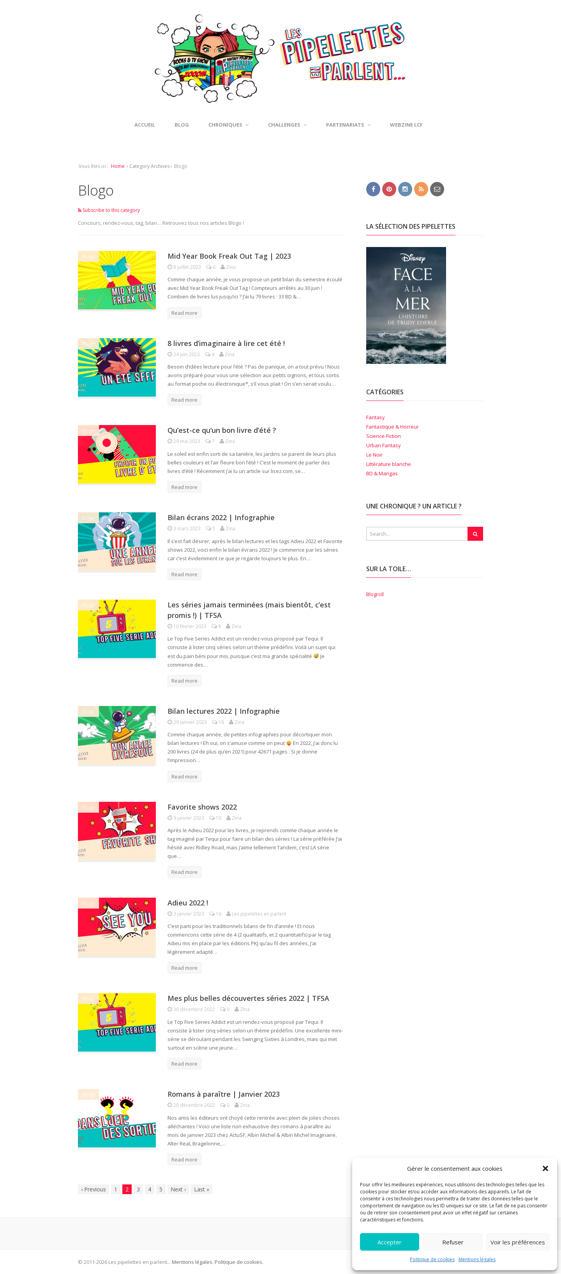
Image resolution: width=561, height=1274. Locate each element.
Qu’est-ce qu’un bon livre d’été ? (222, 430)
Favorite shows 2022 (202, 807)
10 (215, 818)
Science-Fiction (383, 435)
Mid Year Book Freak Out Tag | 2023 (229, 256)
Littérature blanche (388, 464)
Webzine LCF (406, 124)
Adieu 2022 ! (188, 902)
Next (178, 1189)
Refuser (453, 1242)
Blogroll (375, 594)
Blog (182, 124)
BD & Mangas (382, 473)
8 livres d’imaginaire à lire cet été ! (226, 343)
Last (201, 1189)
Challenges (287, 124)
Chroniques (228, 124)
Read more (184, 312)
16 (215, 914)
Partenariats (348, 124)
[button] (545, 1168)
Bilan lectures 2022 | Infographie (224, 711)
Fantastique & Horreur (392, 426)
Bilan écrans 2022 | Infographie (221, 517)
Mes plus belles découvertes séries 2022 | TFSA (248, 998)
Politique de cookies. (238, 1261)
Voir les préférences (517, 1242)
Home (118, 166)
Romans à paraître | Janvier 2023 (224, 1094)
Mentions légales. (192, 1261)
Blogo (88, 256)
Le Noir (374, 454)
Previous (93, 1189)
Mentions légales (477, 1259)
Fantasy (375, 417)
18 (218, 722)
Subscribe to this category (109, 210)
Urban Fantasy (383, 445)
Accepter (390, 1242)
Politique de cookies (432, 1259)
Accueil (144, 124)
